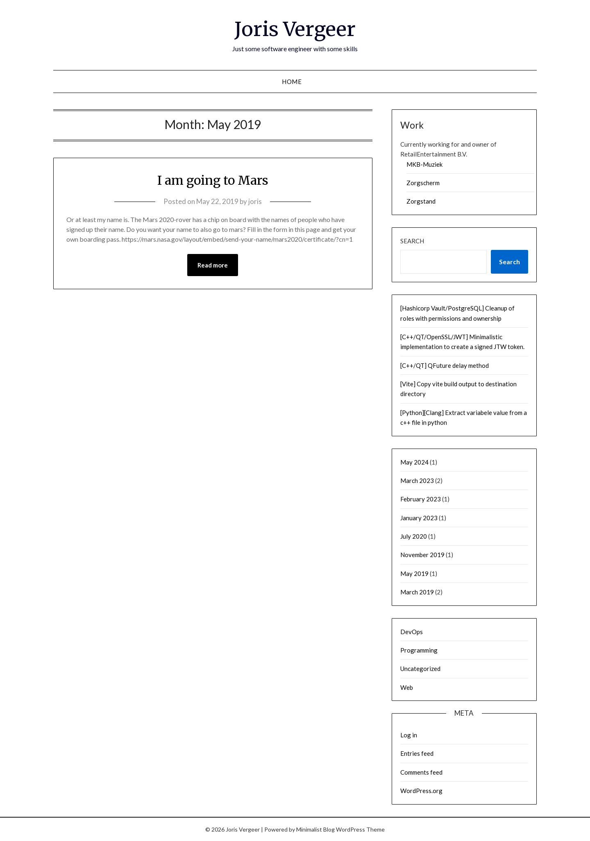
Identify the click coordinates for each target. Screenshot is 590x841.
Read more (212, 265)
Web (406, 687)
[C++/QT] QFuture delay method (444, 365)
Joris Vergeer (295, 29)
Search (412, 241)
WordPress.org (421, 790)
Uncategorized (420, 668)
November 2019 (422, 554)
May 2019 (414, 573)
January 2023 (419, 517)
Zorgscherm (423, 182)
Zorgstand (421, 201)
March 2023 (417, 480)
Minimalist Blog (315, 829)
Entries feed (416, 753)
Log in (408, 735)
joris (255, 201)
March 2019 (417, 592)
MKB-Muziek (424, 164)
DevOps (411, 631)
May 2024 (414, 462)
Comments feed (421, 772)
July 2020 (413, 536)
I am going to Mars (212, 180)
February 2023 (420, 499)
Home (292, 81)
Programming (419, 650)
